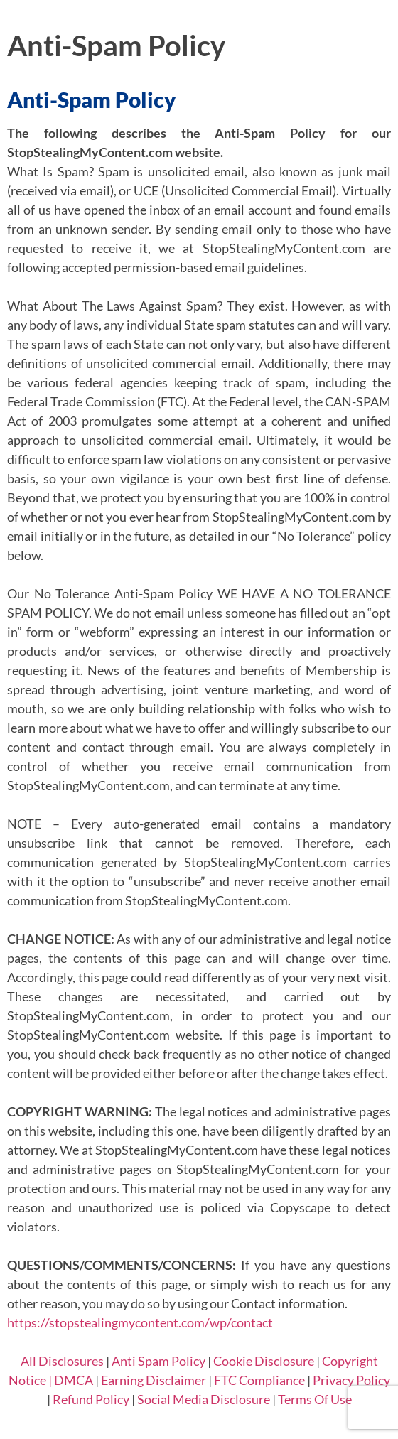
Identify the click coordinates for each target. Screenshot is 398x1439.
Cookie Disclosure (263, 1361)
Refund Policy (91, 1399)
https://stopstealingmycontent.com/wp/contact (140, 1322)
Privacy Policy (351, 1380)
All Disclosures (62, 1361)
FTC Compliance (259, 1380)
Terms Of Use (315, 1399)
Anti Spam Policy (158, 1361)
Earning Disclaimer (153, 1380)
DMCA (73, 1380)
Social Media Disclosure (203, 1399)
